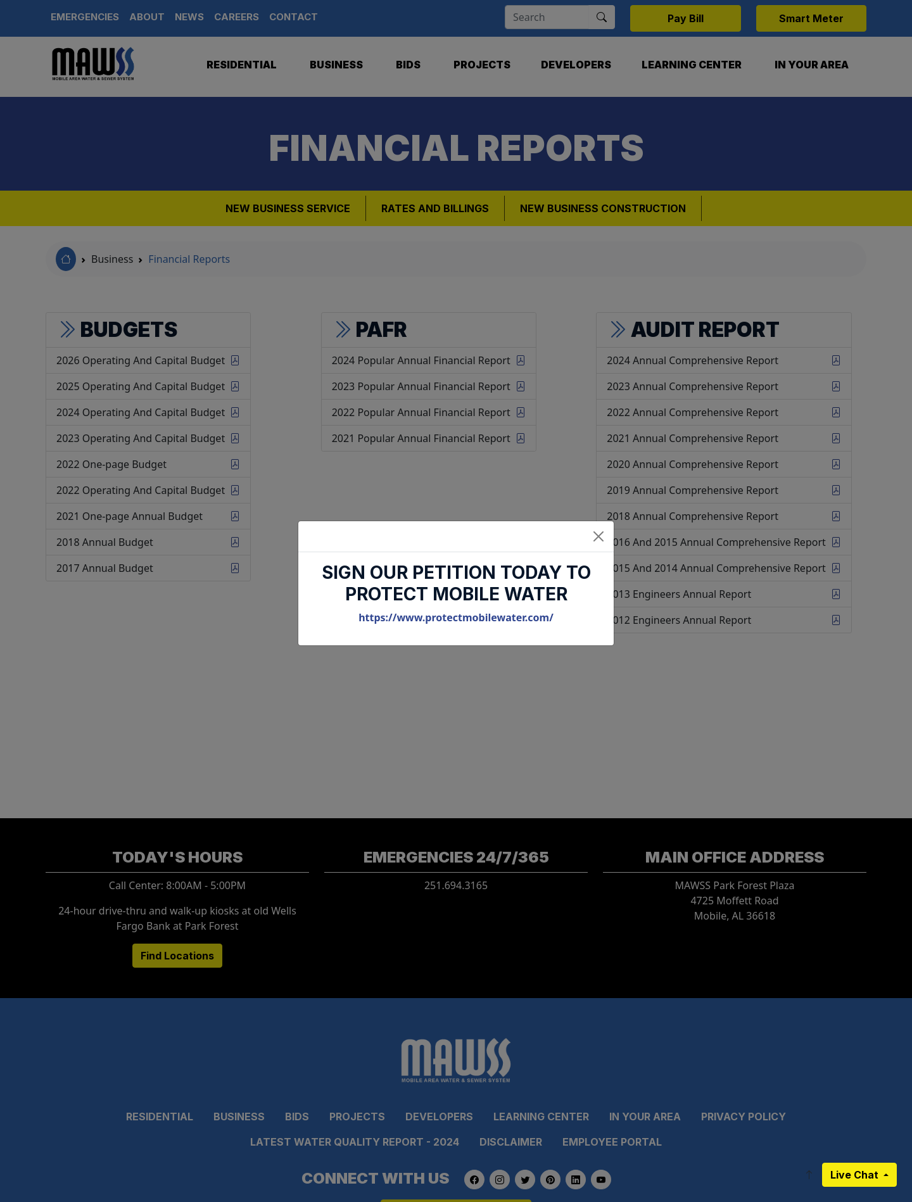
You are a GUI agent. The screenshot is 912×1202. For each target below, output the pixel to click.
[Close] (598, 536)
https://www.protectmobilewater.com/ (456, 617)
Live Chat (855, 1174)
